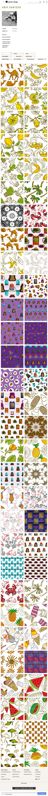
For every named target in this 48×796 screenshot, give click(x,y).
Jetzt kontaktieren (24, 788)
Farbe (27, 53)
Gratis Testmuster (15, 776)
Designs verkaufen (27, 771)
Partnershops (3, 774)
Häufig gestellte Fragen (5, 779)
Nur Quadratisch (30, 59)
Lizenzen (2, 776)
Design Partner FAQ (28, 774)
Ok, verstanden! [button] (41, 793)
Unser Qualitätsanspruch (6, 771)
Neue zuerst (18, 56)
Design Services (15, 774)
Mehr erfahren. (9, 794)
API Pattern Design (16, 771)
